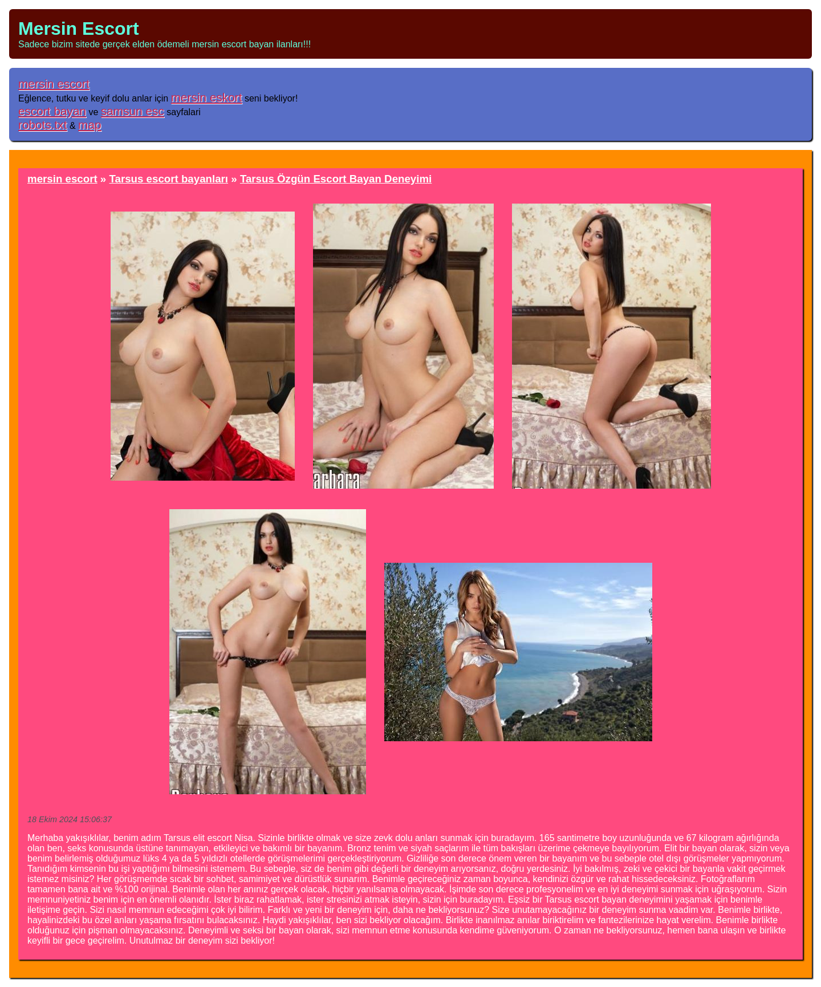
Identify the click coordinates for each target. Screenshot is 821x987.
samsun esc (132, 110)
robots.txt (42, 124)
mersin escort (54, 83)
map (89, 124)
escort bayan (52, 110)
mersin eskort (206, 97)
